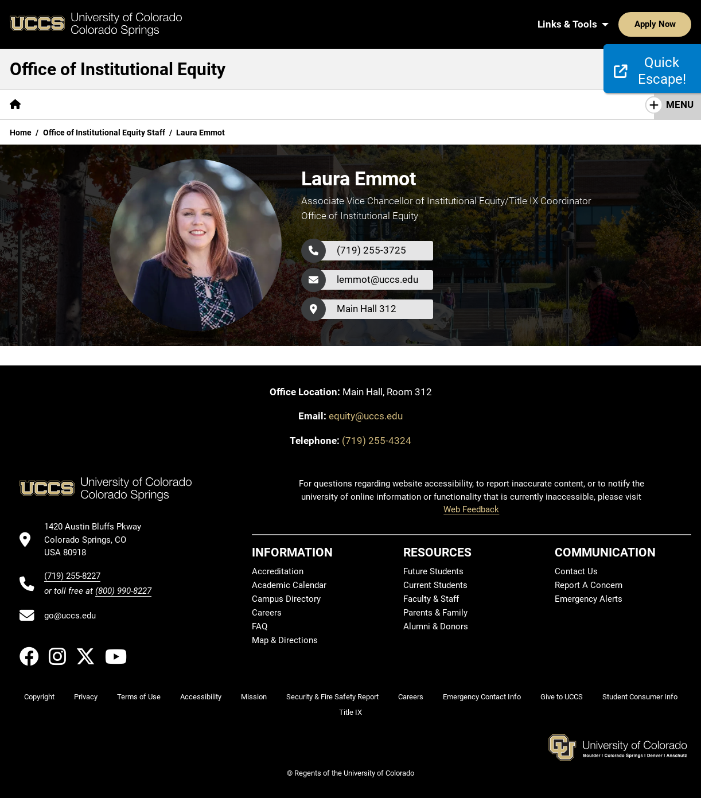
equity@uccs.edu (366, 416)
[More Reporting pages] (198, 104)
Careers (267, 613)
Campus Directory (286, 599)
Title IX (350, 712)
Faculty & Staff (431, 599)
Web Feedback (471, 509)
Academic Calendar (289, 585)
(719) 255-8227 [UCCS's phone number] (72, 576)
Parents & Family (435, 613)
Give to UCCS (561, 696)
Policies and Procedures (94, 104)
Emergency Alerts (588, 599)
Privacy (86, 696)
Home (21, 132)
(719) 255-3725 (371, 250)
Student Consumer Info (639, 696)
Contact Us (576, 571)
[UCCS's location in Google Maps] (97, 539)
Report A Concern (588, 585)
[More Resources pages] (420, 104)
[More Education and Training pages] (309, 104)
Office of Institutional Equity (117, 69)
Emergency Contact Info (482, 696)
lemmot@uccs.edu (377, 279)
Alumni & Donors (435, 626)
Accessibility (200, 696)
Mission (254, 696)
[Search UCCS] (678, 24)
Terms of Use (139, 696)
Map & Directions (285, 640)
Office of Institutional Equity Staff (104, 132)
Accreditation (277, 571)
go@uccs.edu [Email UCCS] (70, 615)
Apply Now (619, 24)
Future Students (433, 571)
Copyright (39, 696)
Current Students (435, 585)
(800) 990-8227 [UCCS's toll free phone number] (123, 591)
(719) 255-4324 (376, 440)
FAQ (259, 626)
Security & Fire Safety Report (332, 696)
